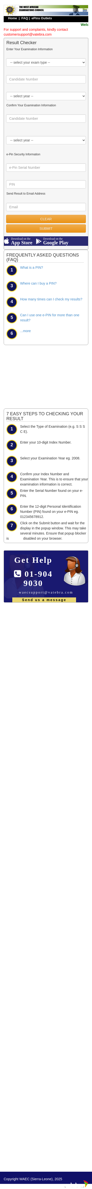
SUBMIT (46, 228)
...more (25, 331)
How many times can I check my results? (51, 299)
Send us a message (44, 600)
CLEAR (46, 219)
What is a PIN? (31, 267)
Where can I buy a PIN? (38, 283)
